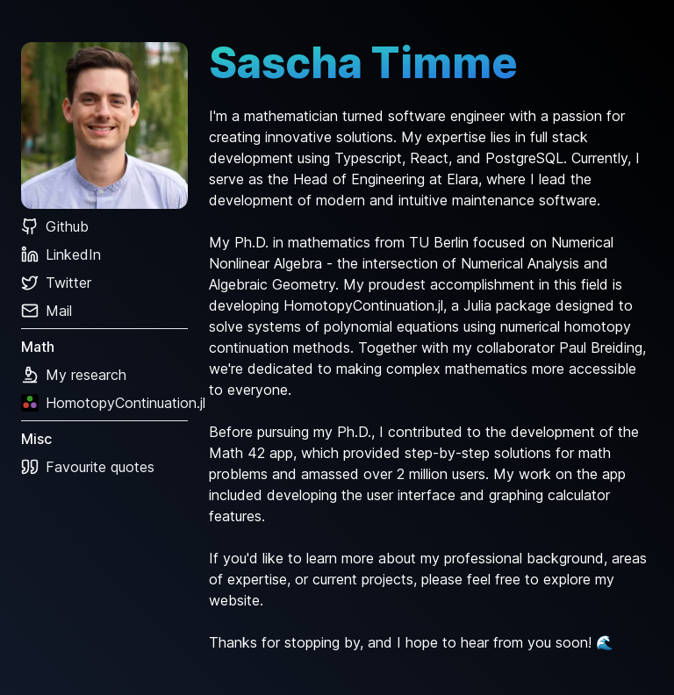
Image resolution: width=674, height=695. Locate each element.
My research (73, 374)
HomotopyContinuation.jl (104, 403)
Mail (46, 310)
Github (55, 226)
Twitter (56, 282)
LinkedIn (61, 254)
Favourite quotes (87, 467)
